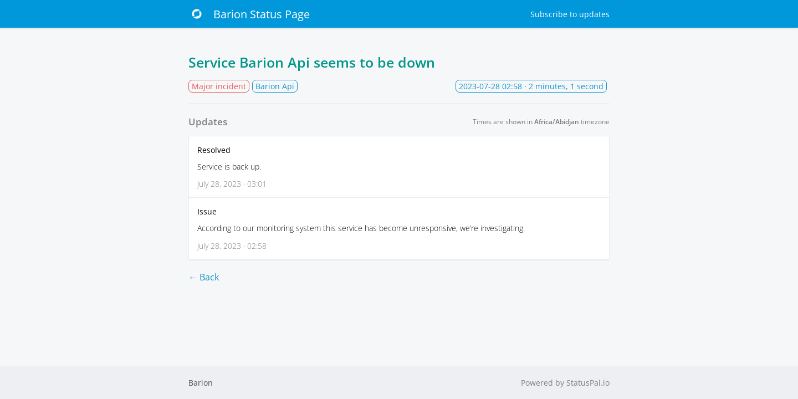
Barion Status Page (249, 14)
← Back (203, 277)
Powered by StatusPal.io (565, 382)
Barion (200, 382)
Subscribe (570, 14)
